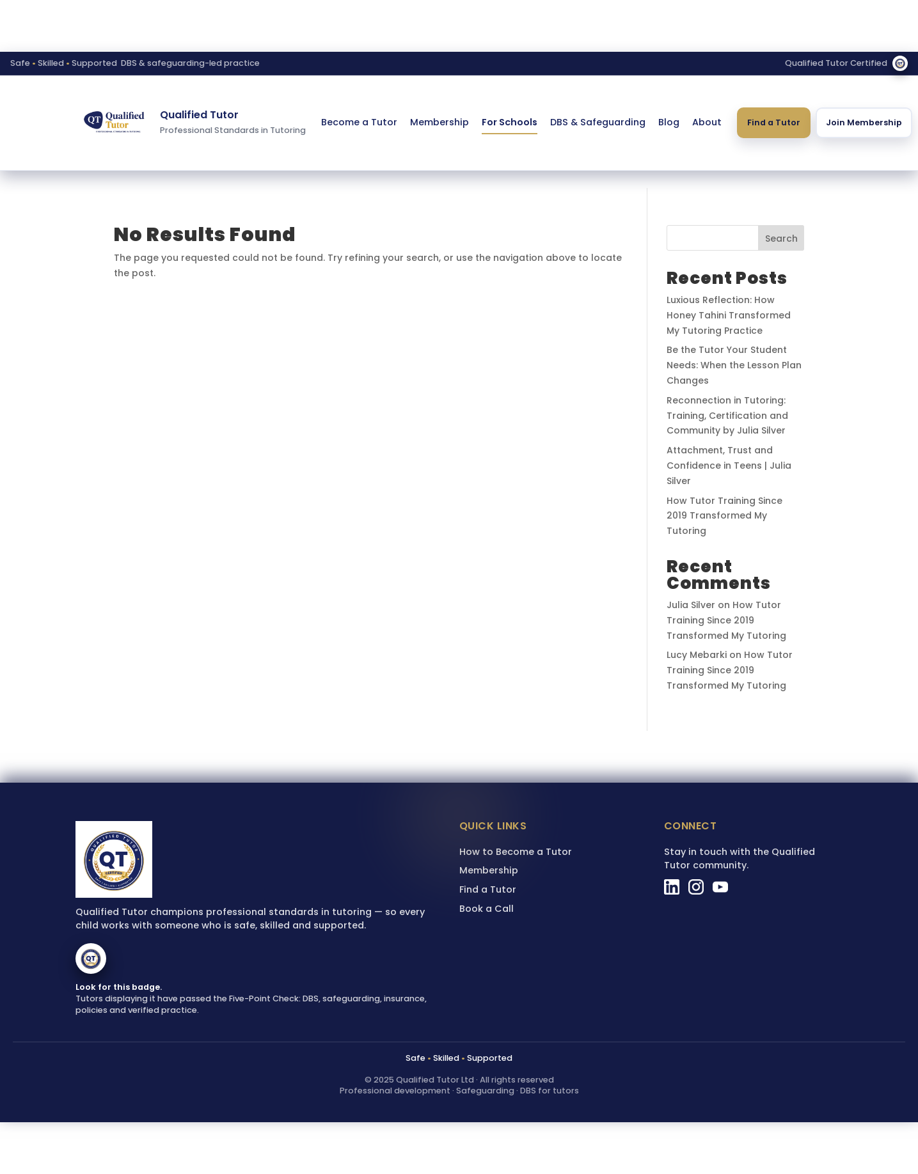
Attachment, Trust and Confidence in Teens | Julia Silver (729, 465)
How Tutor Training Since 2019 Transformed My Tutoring (724, 516)
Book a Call (486, 908)
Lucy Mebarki (697, 654)
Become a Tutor (359, 122)
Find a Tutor (773, 122)
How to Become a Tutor (515, 851)
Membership (439, 122)
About (707, 122)
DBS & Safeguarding (597, 122)
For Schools (509, 122)
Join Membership (864, 122)
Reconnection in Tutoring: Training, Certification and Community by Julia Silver (727, 415)
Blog (668, 122)
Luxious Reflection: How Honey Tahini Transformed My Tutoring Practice (729, 315)
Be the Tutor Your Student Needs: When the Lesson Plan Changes (734, 365)
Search (781, 238)
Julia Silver (691, 605)
